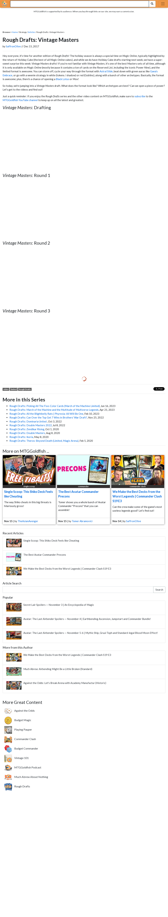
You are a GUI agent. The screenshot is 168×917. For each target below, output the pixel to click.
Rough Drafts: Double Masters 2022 (30, 425)
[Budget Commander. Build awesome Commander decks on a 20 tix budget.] (21, 748)
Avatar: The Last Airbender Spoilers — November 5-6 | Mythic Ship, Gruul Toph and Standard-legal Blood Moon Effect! (90, 632)
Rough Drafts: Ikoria (21, 436)
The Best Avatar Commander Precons (44, 554)
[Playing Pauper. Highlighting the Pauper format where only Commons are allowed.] (18, 729)
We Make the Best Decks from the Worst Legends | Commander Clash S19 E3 (137, 496)
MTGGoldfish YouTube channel (20, 100)
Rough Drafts (25, 389)
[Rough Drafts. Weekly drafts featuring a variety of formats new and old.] (17, 786)
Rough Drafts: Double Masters (27, 432)
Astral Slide (106, 71)
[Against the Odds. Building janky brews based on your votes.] (19, 710)
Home (15, 32)
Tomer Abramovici (82, 521)
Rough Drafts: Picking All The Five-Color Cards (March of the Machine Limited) (54, 405)
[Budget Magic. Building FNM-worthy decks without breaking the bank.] (17, 720)
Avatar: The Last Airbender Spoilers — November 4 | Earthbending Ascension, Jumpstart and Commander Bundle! (87, 618)
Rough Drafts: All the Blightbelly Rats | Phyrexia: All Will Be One (46, 413)
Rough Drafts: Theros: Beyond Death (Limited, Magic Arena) (44, 440)
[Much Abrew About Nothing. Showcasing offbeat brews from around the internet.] (26, 776)
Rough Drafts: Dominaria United (28, 421)
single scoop (29, 486)
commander (83, 486)
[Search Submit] (152, 4)
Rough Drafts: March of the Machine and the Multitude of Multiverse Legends (54, 409)
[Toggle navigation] (162, 4)
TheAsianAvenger (28, 521)
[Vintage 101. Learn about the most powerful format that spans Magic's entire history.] (16, 757)
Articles (31, 32)
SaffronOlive (13, 46)
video (6, 389)
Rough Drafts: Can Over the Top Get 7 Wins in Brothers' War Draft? (48, 417)
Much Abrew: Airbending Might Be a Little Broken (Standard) (57, 668)
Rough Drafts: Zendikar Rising (26, 429)
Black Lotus (62, 79)
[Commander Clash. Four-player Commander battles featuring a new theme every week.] (20, 739)
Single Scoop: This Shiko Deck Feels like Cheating (51, 540)
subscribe (140, 96)
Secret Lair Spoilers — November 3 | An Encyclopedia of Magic (58, 604)
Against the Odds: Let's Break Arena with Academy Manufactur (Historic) (64, 682)
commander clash (138, 486)
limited (14, 389)
